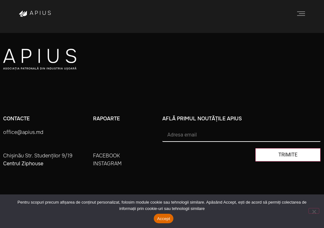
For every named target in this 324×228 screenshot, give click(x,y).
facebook (106, 155)
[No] (313, 211)
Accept (163, 218)
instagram (107, 163)
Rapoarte (106, 118)
